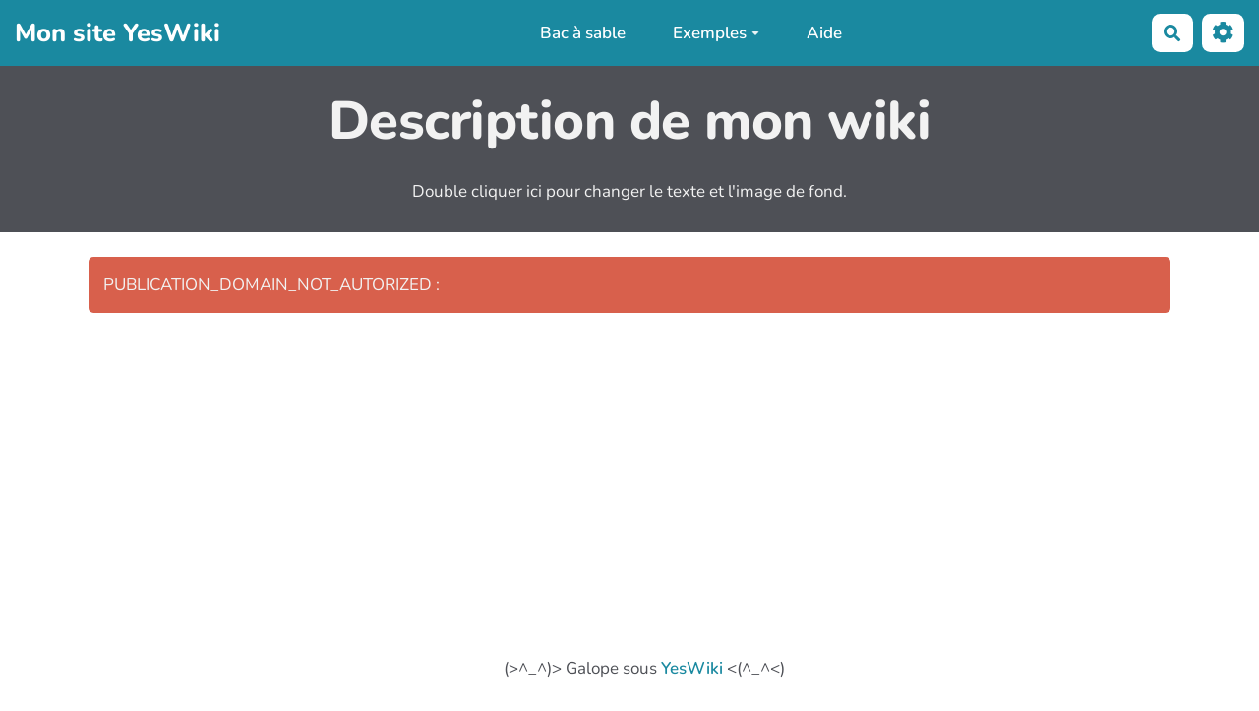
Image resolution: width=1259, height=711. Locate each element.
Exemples (716, 33)
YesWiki (692, 668)
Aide (824, 33)
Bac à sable (583, 33)
